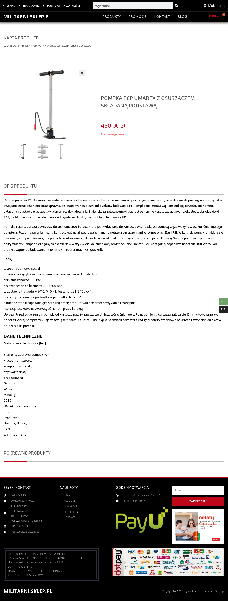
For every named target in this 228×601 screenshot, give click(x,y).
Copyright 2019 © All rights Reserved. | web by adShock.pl (192, 591)
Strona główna (11, 45)
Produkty (111, 16)
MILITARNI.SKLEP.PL (27, 16)
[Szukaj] (177, 5)
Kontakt (162, 16)
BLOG (182, 16)
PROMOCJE (137, 16)
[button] (82, 73)
